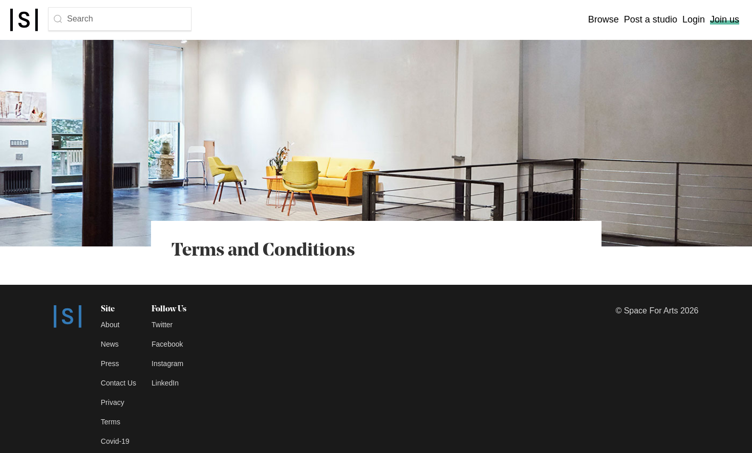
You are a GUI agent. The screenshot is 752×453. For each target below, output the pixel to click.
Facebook (167, 344)
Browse (603, 19)
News (110, 344)
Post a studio (650, 19)
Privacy (112, 402)
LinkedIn (165, 383)
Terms (110, 422)
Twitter (162, 325)
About (110, 325)
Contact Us (118, 383)
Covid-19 (115, 441)
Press (110, 363)
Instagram (167, 363)
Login (693, 19)
